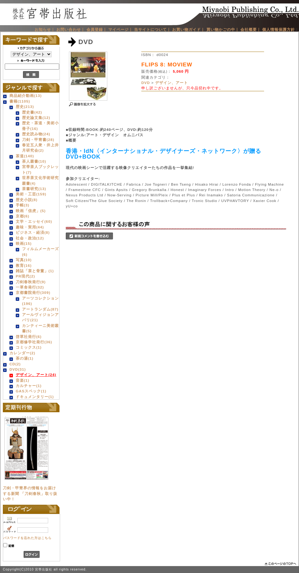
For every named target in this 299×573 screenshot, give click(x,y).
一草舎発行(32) (30, 287)
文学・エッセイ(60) (34, 221)
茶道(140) (25, 156)
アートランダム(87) (40, 309)
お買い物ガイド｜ (188, 29)
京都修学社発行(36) (34, 342)
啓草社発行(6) (29, 336)
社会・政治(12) (30, 238)
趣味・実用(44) (30, 227)
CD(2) (15, 364)
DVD (145, 83)
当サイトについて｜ (152, 29)
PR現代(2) (25, 276)
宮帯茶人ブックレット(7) (40, 169)
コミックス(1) (29, 347)
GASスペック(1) (31, 391)
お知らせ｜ (45, 29)
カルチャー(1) (29, 386)
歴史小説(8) (26, 200)
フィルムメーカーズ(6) (40, 251)
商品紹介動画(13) (25, 95)
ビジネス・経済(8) (33, 232)
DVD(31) (17, 369)
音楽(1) (22, 380)
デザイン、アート (171, 83)
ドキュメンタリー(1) (35, 397)
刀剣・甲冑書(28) (38, 140)
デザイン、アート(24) (36, 375)
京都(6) (22, 216)
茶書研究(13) (34, 189)
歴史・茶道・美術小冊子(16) (40, 125)
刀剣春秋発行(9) (31, 282)
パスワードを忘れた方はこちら (27, 538)
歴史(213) (25, 106)
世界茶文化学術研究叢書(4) (40, 180)
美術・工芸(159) (31, 194)
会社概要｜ (250, 29)
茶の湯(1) (24, 358)
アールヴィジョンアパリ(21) (40, 317)
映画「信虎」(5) (31, 211)
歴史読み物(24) (36, 134)
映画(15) (24, 243)
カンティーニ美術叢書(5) (40, 328)
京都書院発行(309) (33, 292)
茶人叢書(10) (34, 161)
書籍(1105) (19, 101)
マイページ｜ (120, 29)
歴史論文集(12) (36, 117)
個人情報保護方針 (278, 29)
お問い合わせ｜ (70, 29)
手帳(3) (22, 205)
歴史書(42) (32, 112)
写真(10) (24, 260)
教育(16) (24, 265)
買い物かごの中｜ (222, 29)
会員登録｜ (97, 29)
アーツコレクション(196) (40, 301)
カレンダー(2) (22, 353)
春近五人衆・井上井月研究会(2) (40, 147)
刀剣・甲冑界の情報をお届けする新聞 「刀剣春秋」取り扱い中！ (30, 493)
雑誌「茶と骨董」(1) (35, 271)
